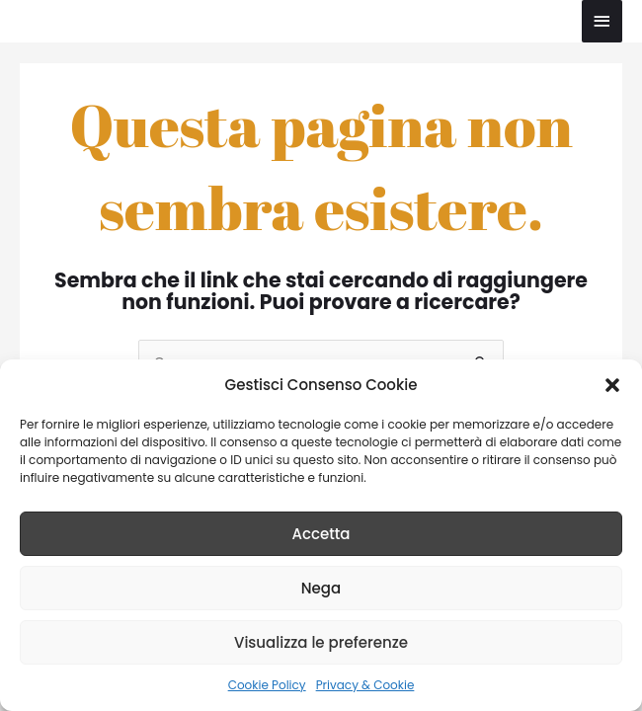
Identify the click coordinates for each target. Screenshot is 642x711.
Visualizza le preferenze (321, 642)
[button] (612, 385)
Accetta (320, 533)
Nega (321, 588)
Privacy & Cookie (365, 684)
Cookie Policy (267, 684)
